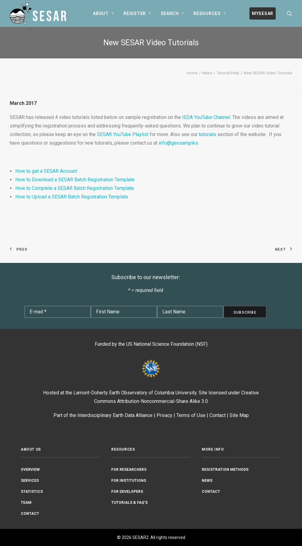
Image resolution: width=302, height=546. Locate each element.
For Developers (127, 491)
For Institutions (128, 480)
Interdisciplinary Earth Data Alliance (115, 415)
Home (192, 73)
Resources (209, 13)
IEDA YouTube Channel (206, 117)
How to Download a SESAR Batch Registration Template (74, 180)
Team (26, 502)
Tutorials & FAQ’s (129, 502)
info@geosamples (178, 143)
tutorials (207, 134)
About (103, 13)
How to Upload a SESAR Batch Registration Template (71, 197)
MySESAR (262, 13)
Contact (217, 415)
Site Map (239, 415)
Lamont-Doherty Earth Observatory (110, 393)
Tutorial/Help (228, 73)
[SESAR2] (39, 13)
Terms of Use (190, 415)
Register (137, 13)
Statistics (32, 491)
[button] (289, 13)
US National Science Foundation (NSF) (167, 344)
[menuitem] (103, 13)
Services (30, 480)
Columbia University (175, 393)
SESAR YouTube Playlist (123, 134)
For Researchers (128, 469)
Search (172, 13)
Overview (30, 469)
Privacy (164, 415)
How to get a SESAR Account (46, 171)
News (207, 73)
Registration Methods (225, 469)
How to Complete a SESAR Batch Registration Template (74, 188)
